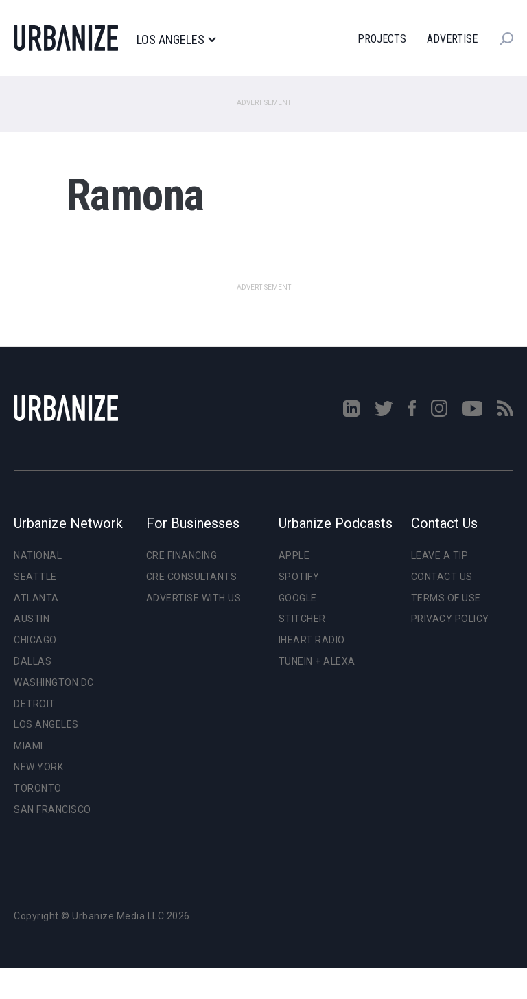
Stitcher (302, 618)
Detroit (35, 703)
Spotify (299, 576)
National (38, 555)
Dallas (32, 661)
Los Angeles (176, 40)
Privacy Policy (450, 618)
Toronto (38, 788)
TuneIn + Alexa (317, 661)
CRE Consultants (191, 576)
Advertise (452, 38)
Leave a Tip (440, 555)
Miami (28, 745)
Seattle (35, 576)
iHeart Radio (312, 639)
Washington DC (54, 682)
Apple (294, 555)
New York (38, 766)
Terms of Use (446, 598)
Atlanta (36, 598)
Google (298, 598)
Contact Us (442, 576)
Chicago (35, 639)
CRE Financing (182, 555)
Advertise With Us (194, 598)
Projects (382, 38)
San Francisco (52, 809)
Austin (31, 618)
